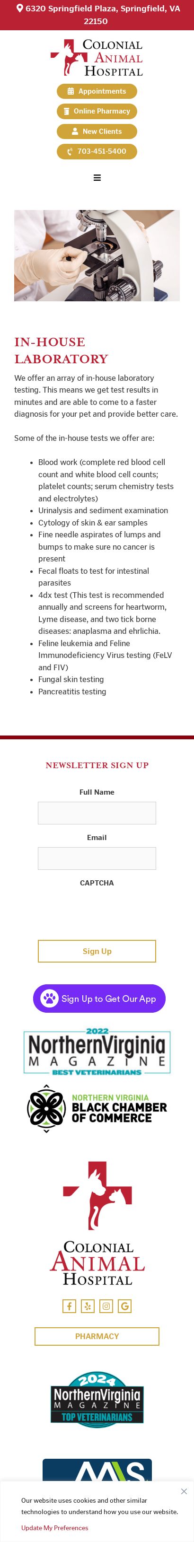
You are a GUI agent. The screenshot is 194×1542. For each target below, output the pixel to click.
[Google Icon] (125, 1306)
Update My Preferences (54, 1528)
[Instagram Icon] (106, 1306)
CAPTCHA (97, 882)
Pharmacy (97, 1336)
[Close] (184, 1489)
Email (97, 837)
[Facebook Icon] (69, 1306)
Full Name (97, 792)
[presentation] (110, 911)
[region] (97, 1511)
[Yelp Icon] (88, 1306)
